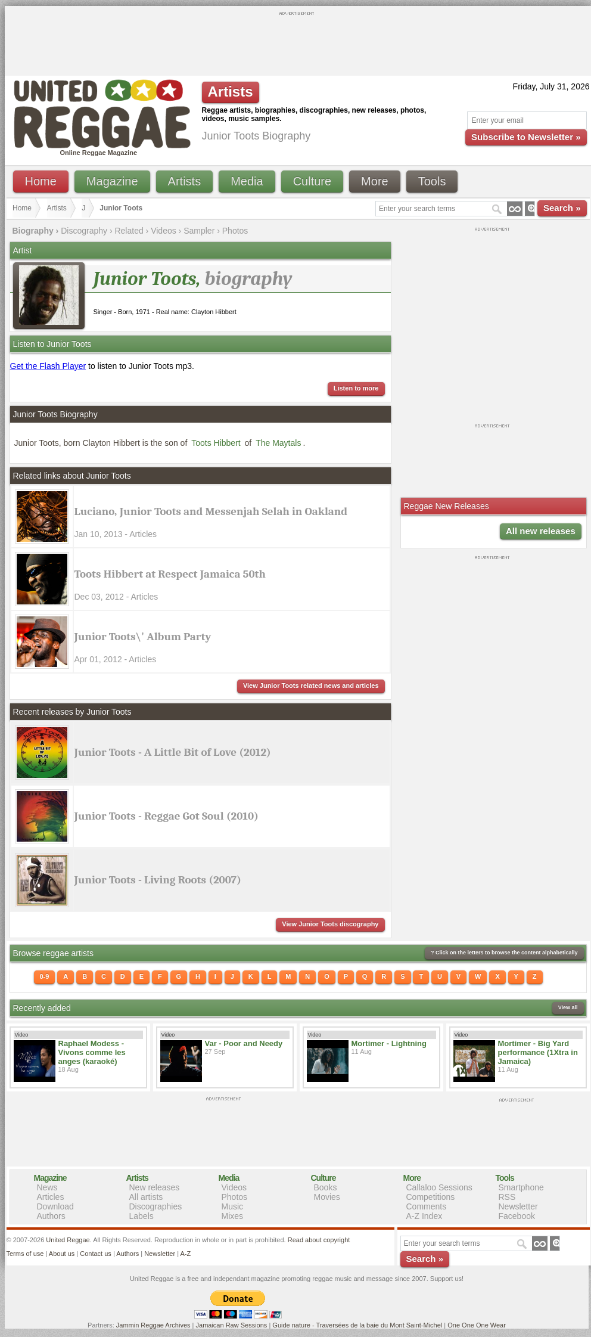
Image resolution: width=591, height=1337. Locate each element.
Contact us (95, 1253)
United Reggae (67, 1239)
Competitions (430, 1197)
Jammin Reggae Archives (153, 1325)
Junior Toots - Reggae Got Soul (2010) (166, 816)
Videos (163, 230)
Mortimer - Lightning (389, 1043)
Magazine (112, 181)
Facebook (517, 1216)
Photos (235, 230)
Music (233, 1206)
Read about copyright (319, 1239)
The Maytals (278, 443)
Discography (84, 230)
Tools (432, 181)
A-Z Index (424, 1216)
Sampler (198, 230)
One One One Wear (476, 1325)
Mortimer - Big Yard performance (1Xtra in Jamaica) (538, 1052)
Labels (141, 1216)
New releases (154, 1187)
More (374, 181)
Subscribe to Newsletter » (525, 137)
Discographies (155, 1206)
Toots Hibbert (215, 443)
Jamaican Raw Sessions (231, 1325)
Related (128, 230)
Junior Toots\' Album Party (142, 636)
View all (568, 1007)
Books (325, 1187)
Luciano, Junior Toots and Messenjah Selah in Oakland (211, 511)
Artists (184, 181)
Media (247, 181)
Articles (50, 1197)
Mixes (233, 1216)
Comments (426, 1206)
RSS (507, 1197)
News (47, 1187)
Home (41, 181)
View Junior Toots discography (330, 923)
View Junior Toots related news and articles (311, 685)
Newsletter (518, 1206)
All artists (146, 1197)
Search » (562, 208)
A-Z (185, 1253)
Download (55, 1206)
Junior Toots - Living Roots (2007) (157, 879)
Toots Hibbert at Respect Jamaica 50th (170, 574)
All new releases (541, 531)
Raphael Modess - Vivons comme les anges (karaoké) (92, 1052)
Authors (51, 1216)
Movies (327, 1197)
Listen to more (356, 388)
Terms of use (25, 1253)
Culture (312, 181)
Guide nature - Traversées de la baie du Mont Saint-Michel (357, 1325)
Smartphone (521, 1187)
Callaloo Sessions (439, 1187)
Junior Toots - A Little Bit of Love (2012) (172, 752)
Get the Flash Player (48, 366)
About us (61, 1253)
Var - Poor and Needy (244, 1043)
